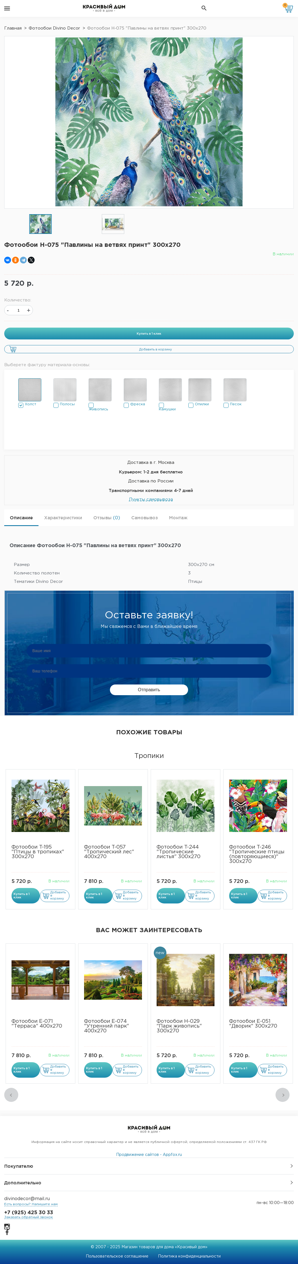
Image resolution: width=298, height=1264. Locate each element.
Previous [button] (11, 1095)
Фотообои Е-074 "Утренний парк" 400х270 (106, 1026)
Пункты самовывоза (151, 499)
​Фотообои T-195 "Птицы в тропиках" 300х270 (38, 852)
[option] (40, 224)
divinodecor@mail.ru (27, 1199)
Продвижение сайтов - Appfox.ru (149, 1154)
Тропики (149, 756)
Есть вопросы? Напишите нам (31, 1204)
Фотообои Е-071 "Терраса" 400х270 (37, 1023)
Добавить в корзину (155, 349)
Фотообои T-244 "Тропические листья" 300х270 (178, 852)
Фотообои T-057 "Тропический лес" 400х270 (109, 852)
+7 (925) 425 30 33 (28, 1213)
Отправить (149, 689)
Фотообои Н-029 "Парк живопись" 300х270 (179, 1026)
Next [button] (283, 1095)
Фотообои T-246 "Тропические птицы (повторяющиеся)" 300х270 (257, 854)
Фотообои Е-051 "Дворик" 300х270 (253, 1023)
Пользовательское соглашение (117, 1256)
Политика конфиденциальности (189, 1256)
